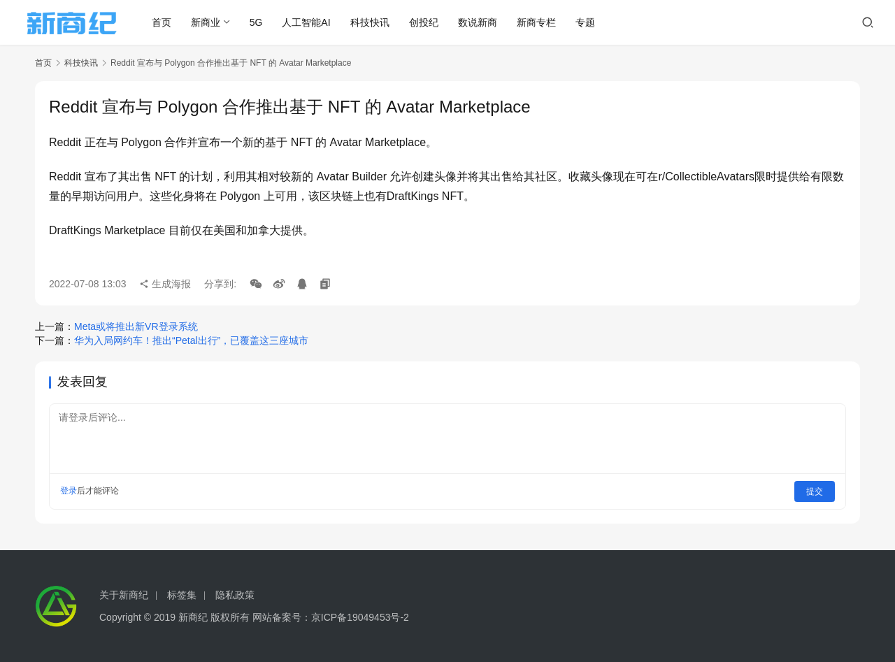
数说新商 (483, 22)
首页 (167, 22)
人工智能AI (312, 22)
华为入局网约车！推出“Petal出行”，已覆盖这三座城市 (191, 340)
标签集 (181, 594)
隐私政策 (235, 594)
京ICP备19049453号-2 (360, 617)
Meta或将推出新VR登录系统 (136, 326)
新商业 (211, 22)
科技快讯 (375, 22)
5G (261, 22)
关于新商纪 (123, 594)
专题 (591, 22)
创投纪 (429, 22)
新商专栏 (541, 22)
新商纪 (193, 617)
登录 (68, 491)
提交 (815, 491)
